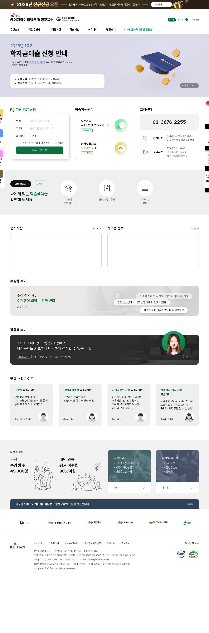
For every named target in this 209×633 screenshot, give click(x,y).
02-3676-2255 (169, 122)
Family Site (190, 543)
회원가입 (195, 19)
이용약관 (111, 543)
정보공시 (125, 543)
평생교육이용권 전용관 (138, 29)
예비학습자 (21, 183)
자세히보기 (58, 143)
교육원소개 (54, 543)
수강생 (39, 183)
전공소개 (111, 29)
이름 (18, 120)
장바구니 (183, 19)
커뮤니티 (92, 29)
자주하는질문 (145, 201)
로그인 (171, 19)
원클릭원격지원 (183, 201)
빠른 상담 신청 (40, 150)
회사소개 (38, 543)
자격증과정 (55, 29)
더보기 (95, 228)
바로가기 (21, 306)
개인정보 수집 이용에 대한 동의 (35, 142)
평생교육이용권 (107, 199)
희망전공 (21, 135)
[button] (182, 85)
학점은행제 (34, 29)
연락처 (19, 128)
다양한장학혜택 (68, 201)
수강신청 (15, 29)
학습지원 (74, 29)
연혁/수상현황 (71, 543)
